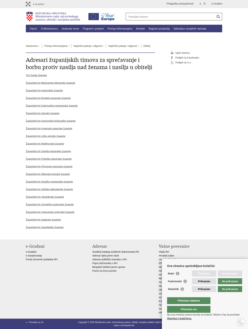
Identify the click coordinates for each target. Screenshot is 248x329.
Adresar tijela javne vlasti (105, 255)
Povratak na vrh (36, 322)
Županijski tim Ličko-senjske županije (45, 136)
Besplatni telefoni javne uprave (108, 267)
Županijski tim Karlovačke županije (44, 90)
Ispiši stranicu (180, 53)
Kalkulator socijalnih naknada (190, 28)
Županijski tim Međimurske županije (45, 143)
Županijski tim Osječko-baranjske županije (48, 151)
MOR (161, 267)
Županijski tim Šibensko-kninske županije (48, 174)
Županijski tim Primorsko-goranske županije (49, 166)
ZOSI (161, 293)
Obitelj (146, 46)
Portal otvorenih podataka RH (42, 259)
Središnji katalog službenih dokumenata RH (115, 251)
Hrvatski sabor (166, 255)
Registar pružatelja (159, 28)
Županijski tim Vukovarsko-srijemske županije (50, 212)
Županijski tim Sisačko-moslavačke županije (49, 181)
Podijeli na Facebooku (184, 57)
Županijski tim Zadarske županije (43, 219)
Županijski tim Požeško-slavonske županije (49, 159)
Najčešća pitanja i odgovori (88, 46)
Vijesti (33, 28)
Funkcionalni (175, 288)
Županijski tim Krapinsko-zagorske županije (49, 128)
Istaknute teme (70, 28)
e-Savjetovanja (34, 255)
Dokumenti (36, 36)
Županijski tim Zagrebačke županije (45, 227)
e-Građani (216, 3)
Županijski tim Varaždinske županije (45, 197)
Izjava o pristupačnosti (124, 325)
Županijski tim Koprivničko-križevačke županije (51, 121)
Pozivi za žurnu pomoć (104, 270)
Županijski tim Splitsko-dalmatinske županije (49, 189)
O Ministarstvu (49, 28)
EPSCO (163, 263)
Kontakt (140, 28)
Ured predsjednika (168, 259)
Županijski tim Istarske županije (42, 113)
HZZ (161, 270)
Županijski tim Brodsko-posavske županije (48, 98)
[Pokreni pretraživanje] (218, 16)
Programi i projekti (93, 28)
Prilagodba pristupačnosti (180, 3)
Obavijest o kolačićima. (179, 318)
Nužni (171, 280)
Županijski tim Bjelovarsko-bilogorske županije (50, 83)
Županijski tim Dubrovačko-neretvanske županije (52, 105)
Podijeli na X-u (180, 62)
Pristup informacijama (120, 28)
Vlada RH (164, 251)
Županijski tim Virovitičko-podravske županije (50, 204)
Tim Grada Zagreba (36, 75)
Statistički (173, 296)
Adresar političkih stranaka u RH (109, 259)
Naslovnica (32, 46)
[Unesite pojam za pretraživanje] (170, 17)
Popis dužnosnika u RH (104, 263)
